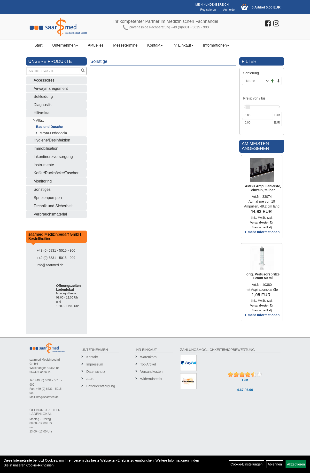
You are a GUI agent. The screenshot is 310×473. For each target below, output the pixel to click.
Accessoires (44, 80)
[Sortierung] (255, 81)
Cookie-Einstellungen (247, 464)
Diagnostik (43, 105)
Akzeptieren (296, 464)
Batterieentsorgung (100, 386)
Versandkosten (151, 371)
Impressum (94, 364)
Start (38, 45)
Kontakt (155, 45)
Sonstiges (42, 189)
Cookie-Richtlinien (40, 465)
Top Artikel (148, 364)
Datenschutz (95, 371)
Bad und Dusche (49, 127)
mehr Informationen (261, 232)
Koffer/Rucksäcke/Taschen (56, 173)
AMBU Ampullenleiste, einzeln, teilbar (263, 188)
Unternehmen (65, 45)
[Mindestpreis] (257, 115)
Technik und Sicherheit (53, 206)
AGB (89, 379)
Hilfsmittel (42, 113)
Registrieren (208, 9)
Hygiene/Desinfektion (52, 140)
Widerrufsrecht (151, 379)
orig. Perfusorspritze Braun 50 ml (262, 276)
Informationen (216, 45)
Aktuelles (95, 45)
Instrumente (44, 165)
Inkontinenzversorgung (53, 157)
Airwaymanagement (51, 88)
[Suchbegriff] (53, 71)
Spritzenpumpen (48, 198)
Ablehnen (275, 464)
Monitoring (43, 181)
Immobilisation (46, 148)
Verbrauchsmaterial (50, 214)
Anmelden (229, 9)
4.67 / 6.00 (245, 390)
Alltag (40, 120)
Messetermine (125, 45)
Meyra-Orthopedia (53, 133)
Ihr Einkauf (182, 45)
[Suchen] (83, 71)
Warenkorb (148, 357)
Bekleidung (43, 96)
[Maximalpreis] (257, 122)
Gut (245, 380)
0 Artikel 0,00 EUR (266, 7)
